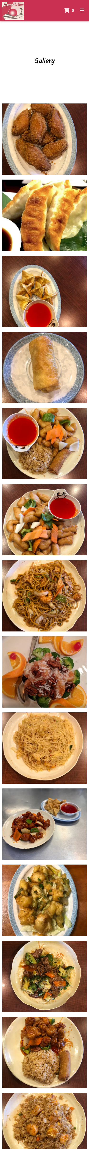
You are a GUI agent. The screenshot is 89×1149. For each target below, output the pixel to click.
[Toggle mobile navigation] (82, 11)
